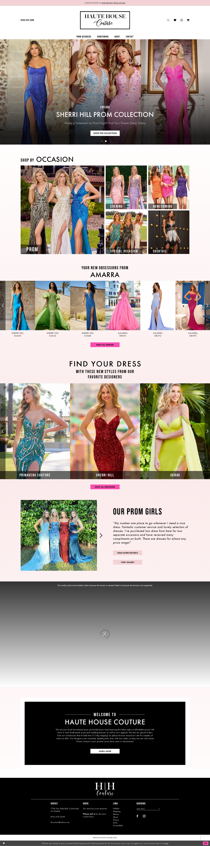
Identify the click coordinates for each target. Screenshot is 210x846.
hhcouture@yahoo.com (60, 822)
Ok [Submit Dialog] (205, 843)
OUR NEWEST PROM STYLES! (113, 3)
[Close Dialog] (4, 843)
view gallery (128, 562)
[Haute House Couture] (105, 20)
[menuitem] (27, 20)
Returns (116, 814)
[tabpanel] (105, 92)
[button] (181, 20)
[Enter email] (148, 808)
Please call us (89, 814)
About (115, 817)
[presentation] (17, 309)
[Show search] (168, 20)
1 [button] (102, 141)
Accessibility (118, 825)
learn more (105, 751)
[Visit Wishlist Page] (175, 20)
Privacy (116, 819)
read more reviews (127, 553)
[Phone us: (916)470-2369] (27, 20)
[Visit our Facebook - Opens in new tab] (137, 816)
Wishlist (116, 808)
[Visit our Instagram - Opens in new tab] (144, 816)
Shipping (116, 811)
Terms (115, 822)
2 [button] (106, 141)
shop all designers (105, 487)
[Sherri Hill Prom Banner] (105, 92)
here (166, 843)
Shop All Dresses (105, 344)
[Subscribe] (159, 808)
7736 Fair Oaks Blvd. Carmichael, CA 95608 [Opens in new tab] (65, 810)
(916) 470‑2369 (58, 816)
